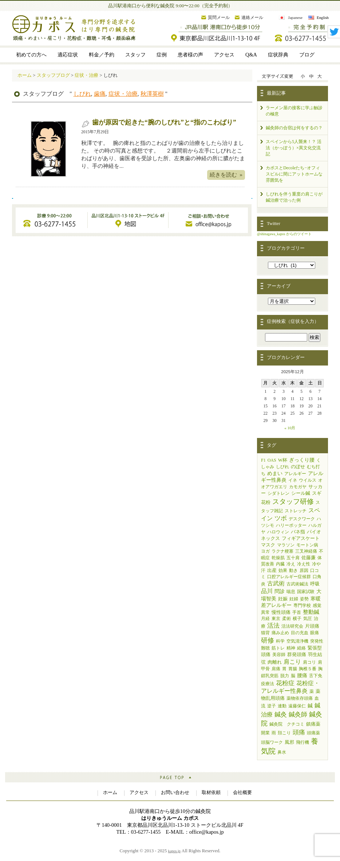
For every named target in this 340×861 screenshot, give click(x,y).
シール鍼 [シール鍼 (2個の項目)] (300, 493)
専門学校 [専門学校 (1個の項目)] (302, 605)
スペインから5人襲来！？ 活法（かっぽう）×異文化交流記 (293, 148)
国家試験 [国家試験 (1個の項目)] (306, 591)
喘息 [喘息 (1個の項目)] (290, 591)
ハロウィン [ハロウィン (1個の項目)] (278, 531)
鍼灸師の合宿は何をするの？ (294, 127)
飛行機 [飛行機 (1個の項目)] (302, 742)
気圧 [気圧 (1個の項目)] (307, 618)
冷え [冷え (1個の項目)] (290, 563)
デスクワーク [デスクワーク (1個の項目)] (302, 518)
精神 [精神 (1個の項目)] (290, 648)
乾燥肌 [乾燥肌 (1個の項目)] (278, 557)
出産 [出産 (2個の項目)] (272, 570)
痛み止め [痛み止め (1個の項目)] (280, 632)
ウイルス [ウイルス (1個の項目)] (307, 480)
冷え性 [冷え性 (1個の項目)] (303, 563)
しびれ (82, 94)
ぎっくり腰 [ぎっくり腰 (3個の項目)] (302, 460)
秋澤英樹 (152, 94)
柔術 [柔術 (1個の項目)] (286, 618)
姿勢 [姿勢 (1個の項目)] (304, 598)
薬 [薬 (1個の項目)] (311, 691)
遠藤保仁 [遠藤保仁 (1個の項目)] (297, 705)
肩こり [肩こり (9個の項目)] (292, 662)
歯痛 (100, 94)
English (323, 17)
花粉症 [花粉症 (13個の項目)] (285, 683)
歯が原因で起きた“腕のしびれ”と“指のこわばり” (164, 122)
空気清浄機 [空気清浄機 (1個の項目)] (297, 641)
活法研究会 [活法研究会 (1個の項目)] (292, 626)
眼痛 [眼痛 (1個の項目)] (314, 632)
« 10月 (289, 428)
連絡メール (252, 17)
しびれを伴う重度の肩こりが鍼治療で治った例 (294, 197)
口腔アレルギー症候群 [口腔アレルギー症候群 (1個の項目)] (289, 576)
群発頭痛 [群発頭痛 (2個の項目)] (296, 654)
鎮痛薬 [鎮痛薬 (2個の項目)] (313, 724)
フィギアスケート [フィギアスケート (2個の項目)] (301, 538)
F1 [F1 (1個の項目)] (263, 460)
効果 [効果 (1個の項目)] (282, 570)
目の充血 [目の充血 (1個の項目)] (299, 632)
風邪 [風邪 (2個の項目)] (289, 742)
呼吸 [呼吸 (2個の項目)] (315, 583)
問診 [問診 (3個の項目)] (279, 591)
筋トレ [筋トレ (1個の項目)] (278, 648)
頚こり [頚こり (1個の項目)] (284, 732)
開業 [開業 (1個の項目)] (265, 732)
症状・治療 (123, 94)
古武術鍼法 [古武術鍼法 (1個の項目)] (297, 583)
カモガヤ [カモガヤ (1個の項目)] (298, 486)
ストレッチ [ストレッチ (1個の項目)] (296, 510)
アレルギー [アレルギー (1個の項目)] (295, 473)
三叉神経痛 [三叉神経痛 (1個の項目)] (306, 551)
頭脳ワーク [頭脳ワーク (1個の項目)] (272, 742)
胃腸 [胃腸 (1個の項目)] (292, 668)
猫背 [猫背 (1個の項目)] (265, 632)
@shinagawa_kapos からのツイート (284, 234)
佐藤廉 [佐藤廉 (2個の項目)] (308, 557)
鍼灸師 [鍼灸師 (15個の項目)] (298, 714)
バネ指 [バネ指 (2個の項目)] (298, 531)
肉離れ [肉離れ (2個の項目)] (275, 662)
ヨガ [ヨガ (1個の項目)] (265, 551)
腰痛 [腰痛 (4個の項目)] (302, 675)
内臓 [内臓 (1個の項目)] (280, 563)
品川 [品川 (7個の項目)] (267, 591)
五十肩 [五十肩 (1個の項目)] (293, 557)
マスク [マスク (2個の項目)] (268, 545)
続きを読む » (226, 174)
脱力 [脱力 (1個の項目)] (284, 675)
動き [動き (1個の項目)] (293, 570)
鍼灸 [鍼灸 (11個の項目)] (280, 714)
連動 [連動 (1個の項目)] (282, 705)
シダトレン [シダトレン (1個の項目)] (278, 493)
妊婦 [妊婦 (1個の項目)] (293, 598)
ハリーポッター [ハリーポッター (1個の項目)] (291, 525)
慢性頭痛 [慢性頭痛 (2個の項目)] (281, 612)
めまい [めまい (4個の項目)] (274, 473)
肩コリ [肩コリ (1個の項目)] (309, 662)
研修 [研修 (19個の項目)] (267, 640)
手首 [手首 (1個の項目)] (296, 612)
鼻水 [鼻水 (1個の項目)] (281, 752)
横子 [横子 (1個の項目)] (297, 618)
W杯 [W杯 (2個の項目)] (282, 460)
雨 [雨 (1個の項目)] (274, 732)
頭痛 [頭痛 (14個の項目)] (299, 732)
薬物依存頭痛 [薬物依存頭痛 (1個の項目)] (299, 698)
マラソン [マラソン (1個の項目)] (285, 545)
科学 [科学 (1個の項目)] (280, 641)
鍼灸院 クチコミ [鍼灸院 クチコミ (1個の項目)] (286, 724)
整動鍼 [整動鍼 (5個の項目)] (311, 612)
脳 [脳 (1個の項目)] (293, 675)
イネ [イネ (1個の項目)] (292, 480)
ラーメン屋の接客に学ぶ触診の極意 (294, 110)
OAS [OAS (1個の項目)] (272, 460)
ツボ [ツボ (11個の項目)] (280, 518)
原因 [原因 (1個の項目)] (304, 570)
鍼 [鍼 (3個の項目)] (310, 705)
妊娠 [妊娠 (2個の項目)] (283, 598)
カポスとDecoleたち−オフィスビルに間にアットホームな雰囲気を (294, 174)
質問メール (219, 17)
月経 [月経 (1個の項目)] (265, 618)
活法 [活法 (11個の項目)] (273, 625)
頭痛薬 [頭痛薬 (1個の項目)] (313, 732)
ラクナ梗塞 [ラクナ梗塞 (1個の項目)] (282, 551)
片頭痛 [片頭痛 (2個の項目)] (312, 626)
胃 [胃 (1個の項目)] (284, 668)
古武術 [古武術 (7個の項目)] (276, 583)
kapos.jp (174, 851)
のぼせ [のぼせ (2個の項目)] (298, 466)
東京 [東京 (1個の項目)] (276, 618)
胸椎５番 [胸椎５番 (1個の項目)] (307, 668)
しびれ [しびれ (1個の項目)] (282, 466)
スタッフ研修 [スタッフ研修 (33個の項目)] (293, 501)
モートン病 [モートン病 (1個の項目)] (307, 545)
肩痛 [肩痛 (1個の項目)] (276, 668)
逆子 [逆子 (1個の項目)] (271, 705)
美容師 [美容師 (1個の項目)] (278, 654)
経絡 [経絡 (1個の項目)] (301, 648)
